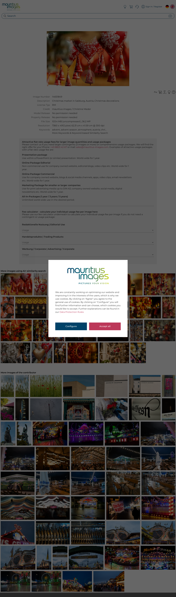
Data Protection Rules (72, 312)
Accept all (104, 326)
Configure (71, 326)
